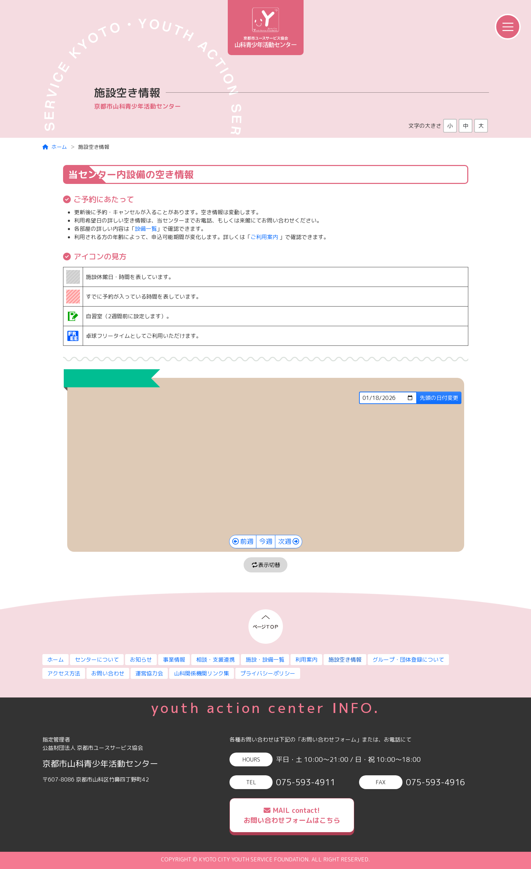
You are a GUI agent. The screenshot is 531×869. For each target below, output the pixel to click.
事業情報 (174, 659)
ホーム (54, 147)
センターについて (97, 659)
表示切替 (265, 565)
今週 (265, 541)
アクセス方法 (63, 673)
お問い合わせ (107, 673)
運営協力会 (149, 673)
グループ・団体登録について (408, 659)
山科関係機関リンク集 (201, 673)
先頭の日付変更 (439, 398)
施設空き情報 (344, 659)
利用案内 (306, 659)
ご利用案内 (264, 237)
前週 (246, 541)
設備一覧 (146, 228)
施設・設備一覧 (265, 659)
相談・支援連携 (215, 659)
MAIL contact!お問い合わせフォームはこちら (292, 815)
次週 (284, 541)
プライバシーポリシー (267, 673)
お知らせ (141, 659)
